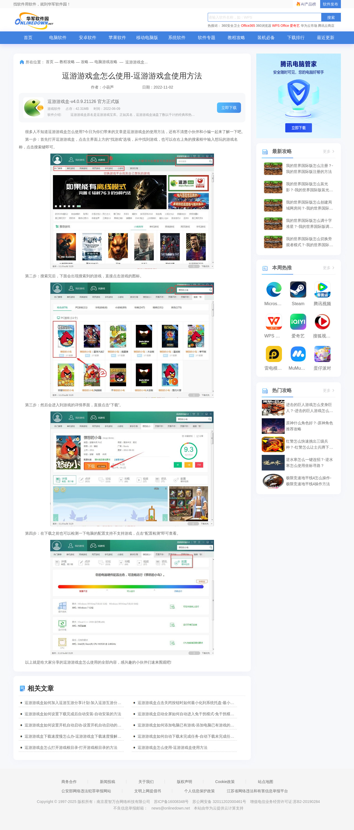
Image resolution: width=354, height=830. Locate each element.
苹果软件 (117, 37)
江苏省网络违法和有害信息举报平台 (257, 791)
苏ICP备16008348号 (171, 801)
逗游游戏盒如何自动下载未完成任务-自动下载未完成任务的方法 (187, 736)
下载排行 (296, 37)
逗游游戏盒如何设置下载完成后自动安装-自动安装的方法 (73, 714)
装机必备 (266, 37)
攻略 (84, 62)
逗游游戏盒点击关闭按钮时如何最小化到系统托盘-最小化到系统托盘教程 (187, 703)
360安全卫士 (231, 26)
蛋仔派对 (322, 368)
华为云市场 (309, 26)
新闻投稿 (107, 782)
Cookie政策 (225, 782)
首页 (28, 37)
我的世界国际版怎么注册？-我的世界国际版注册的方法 (309, 168)
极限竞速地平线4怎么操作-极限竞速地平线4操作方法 (308, 481)
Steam (298, 303)
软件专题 (206, 37)
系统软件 (177, 37)
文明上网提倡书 (147, 791)
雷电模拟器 (275, 368)
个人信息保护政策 (199, 791)
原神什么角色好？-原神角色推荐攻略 (309, 426)
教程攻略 (236, 37)
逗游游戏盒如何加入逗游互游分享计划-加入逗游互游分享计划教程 (74, 703)
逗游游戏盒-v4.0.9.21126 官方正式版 (83, 101)
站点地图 (265, 782)
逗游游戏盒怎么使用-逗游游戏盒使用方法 (173, 747)
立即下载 (229, 107)
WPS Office (280, 26)
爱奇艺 (295, 26)
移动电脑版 (147, 37)
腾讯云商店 (326, 26)
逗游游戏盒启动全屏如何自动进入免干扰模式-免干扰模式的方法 (187, 714)
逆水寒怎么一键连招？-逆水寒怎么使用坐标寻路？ (309, 462)
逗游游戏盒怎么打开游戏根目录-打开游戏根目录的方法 (71, 747)
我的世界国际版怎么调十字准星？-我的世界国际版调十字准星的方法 (309, 223)
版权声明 (184, 782)
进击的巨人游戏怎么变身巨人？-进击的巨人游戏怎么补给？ (309, 408)
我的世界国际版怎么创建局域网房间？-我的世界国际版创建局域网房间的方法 (309, 205)
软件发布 (330, 4)
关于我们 (146, 782)
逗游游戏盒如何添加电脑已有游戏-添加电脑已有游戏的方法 (187, 725)
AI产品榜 (308, 4)
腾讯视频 (322, 303)
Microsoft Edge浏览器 (275, 303)
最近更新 (325, 37)
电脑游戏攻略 (105, 62)
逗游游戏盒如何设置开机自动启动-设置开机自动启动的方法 (74, 725)
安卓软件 (87, 37)
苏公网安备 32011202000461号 (219, 801)
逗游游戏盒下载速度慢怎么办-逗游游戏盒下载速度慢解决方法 (74, 736)
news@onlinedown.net (170, 808)
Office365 (248, 26)
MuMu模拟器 (299, 368)
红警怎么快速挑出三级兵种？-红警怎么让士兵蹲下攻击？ (309, 444)
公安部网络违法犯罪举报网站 (86, 791)
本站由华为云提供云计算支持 (218, 808)
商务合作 (69, 782)
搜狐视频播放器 (324, 336)
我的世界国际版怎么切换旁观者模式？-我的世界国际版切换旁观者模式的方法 (309, 242)
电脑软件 (58, 37)
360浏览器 (263, 26)
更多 (329, 151)
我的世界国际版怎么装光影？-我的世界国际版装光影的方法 (309, 187)
